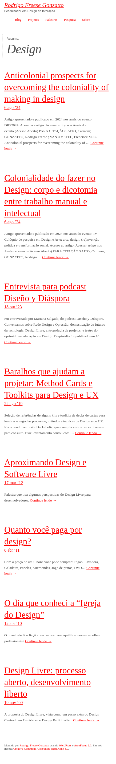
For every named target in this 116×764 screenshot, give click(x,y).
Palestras (51, 20)
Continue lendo (55, 257)
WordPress (65, 745)
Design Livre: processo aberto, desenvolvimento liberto (47, 682)
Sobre (86, 20)
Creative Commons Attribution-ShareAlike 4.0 (40, 748)
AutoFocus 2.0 (82, 745)
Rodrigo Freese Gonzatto (34, 5)
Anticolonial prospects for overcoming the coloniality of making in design (56, 87)
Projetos (33, 20)
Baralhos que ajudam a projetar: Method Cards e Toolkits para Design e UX (51, 383)
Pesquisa (70, 20)
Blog (18, 20)
